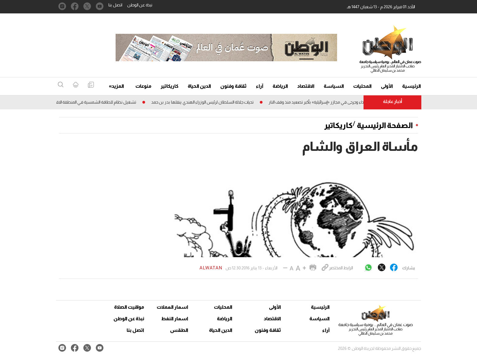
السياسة (334, 86)
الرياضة (280, 86)
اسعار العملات (173, 307)
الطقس (179, 330)
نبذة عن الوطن (139, 4)
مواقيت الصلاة (129, 307)
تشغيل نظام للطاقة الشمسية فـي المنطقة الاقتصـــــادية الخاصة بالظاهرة (73, 102)
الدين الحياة (199, 86)
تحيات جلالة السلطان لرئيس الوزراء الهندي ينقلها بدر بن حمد (200, 102)
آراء (259, 86)
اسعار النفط (174, 318)
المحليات (362, 86)
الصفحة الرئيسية (385, 125)
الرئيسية (411, 86)
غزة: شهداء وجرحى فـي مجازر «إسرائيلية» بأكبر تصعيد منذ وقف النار (321, 102)
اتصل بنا (115, 4)
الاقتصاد (306, 86)
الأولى (387, 86)
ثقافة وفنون (233, 86)
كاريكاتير (170, 86)
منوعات (143, 86)
